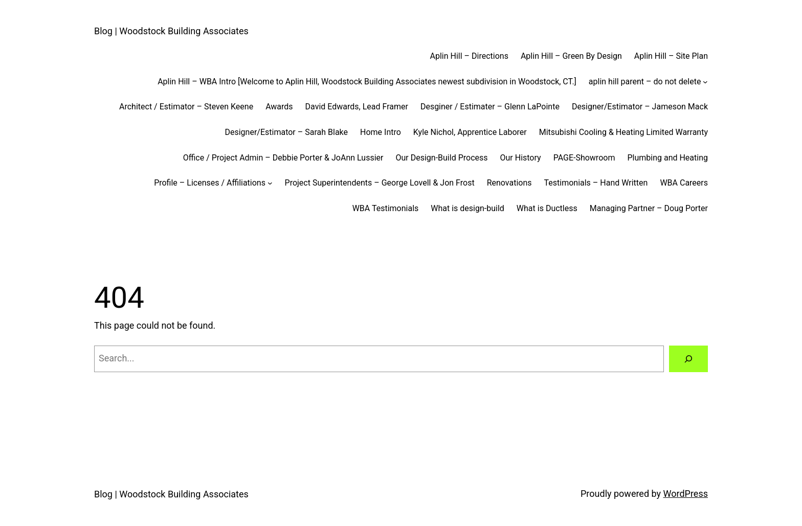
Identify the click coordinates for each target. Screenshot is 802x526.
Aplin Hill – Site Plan (671, 56)
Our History (520, 158)
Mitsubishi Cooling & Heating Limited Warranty (623, 132)
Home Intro (380, 132)
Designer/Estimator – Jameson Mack (640, 106)
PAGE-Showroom (584, 158)
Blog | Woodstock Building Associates (171, 31)
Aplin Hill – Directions (469, 56)
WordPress (685, 493)
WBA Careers (684, 183)
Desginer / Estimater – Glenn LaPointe (490, 106)
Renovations (509, 183)
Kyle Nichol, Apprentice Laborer (470, 132)
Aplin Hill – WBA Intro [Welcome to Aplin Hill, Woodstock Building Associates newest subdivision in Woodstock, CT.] (367, 81)
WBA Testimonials (385, 208)
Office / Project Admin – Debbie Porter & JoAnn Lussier (283, 158)
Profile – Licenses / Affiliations (209, 183)
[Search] (688, 359)
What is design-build (467, 208)
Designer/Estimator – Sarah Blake (286, 132)
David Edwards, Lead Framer (356, 106)
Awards (279, 106)
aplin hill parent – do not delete (645, 81)
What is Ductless (547, 208)
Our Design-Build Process (441, 158)
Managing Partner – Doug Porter (649, 208)
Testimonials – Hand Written (596, 183)
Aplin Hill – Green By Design (571, 56)
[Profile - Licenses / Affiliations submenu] (270, 183)
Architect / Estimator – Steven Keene (186, 106)
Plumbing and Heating (667, 158)
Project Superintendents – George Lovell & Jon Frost (380, 183)
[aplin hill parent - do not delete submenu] (705, 81)
